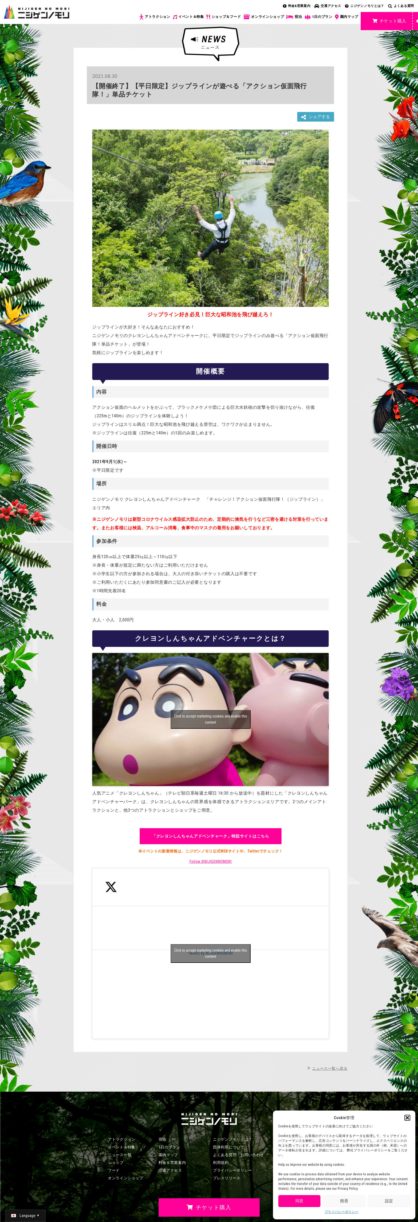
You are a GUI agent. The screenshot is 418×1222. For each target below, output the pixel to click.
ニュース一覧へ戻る (329, 1068)
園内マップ (347, 17)
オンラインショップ (263, 16)
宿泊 (294, 17)
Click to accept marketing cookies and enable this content (210, 719)
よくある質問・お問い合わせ (238, 1155)
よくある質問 (401, 6)
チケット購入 (389, 20)
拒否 (344, 1201)
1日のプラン (318, 16)
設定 (389, 1201)
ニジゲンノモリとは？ (364, 6)
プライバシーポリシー (342, 1212)
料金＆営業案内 (172, 1162)
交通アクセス (327, 6)
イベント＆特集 (188, 17)
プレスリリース (226, 1178)
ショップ (116, 1162)
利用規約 (221, 1162)
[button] (407, 1117)
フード (114, 1170)
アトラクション (154, 17)
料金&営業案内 (297, 6)
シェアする (315, 117)
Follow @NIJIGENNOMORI (211, 861)
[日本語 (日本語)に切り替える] (25, 1215)
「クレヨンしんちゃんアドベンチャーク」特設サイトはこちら (210, 836)
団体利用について (228, 1147)
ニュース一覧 (119, 1155)
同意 (299, 1201)
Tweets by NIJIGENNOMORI (211, 953)
